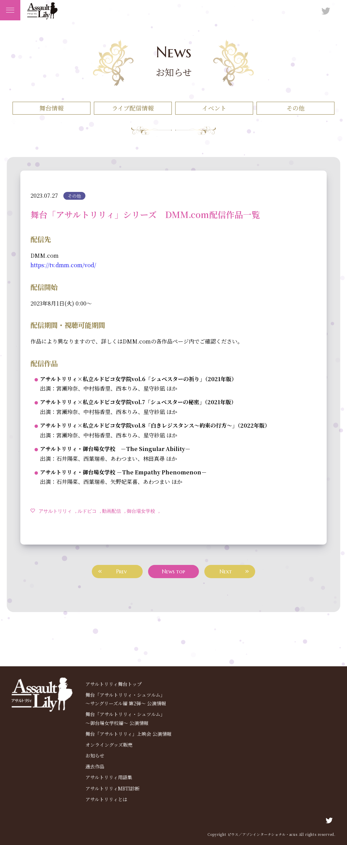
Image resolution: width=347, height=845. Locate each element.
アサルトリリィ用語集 (108, 777)
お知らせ (94, 755)
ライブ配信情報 (133, 107)
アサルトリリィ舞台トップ (113, 684)
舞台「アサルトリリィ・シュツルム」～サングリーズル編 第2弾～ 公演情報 (125, 699)
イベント (214, 107)
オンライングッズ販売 (108, 744)
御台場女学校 (141, 510)
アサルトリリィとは (106, 799)
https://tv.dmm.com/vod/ (63, 265)
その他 (295, 107)
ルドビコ (87, 510)
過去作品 (94, 766)
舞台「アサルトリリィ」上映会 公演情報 (128, 733)
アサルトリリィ (55, 510)
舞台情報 (51, 107)
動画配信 (111, 510)
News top (173, 571)
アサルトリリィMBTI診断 (112, 788)
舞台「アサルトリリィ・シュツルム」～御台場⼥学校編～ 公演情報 (125, 718)
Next (226, 571)
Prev (121, 571)
